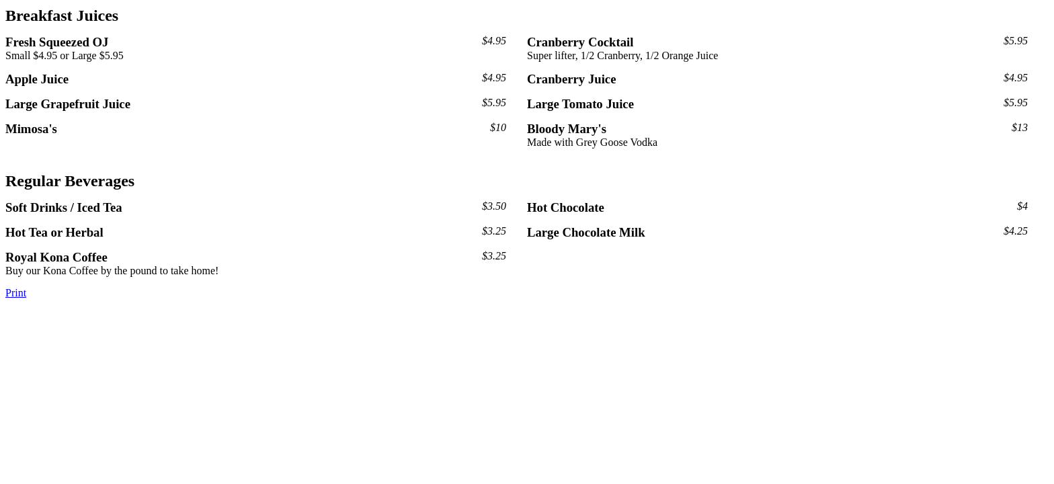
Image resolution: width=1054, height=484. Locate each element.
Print (15, 292)
